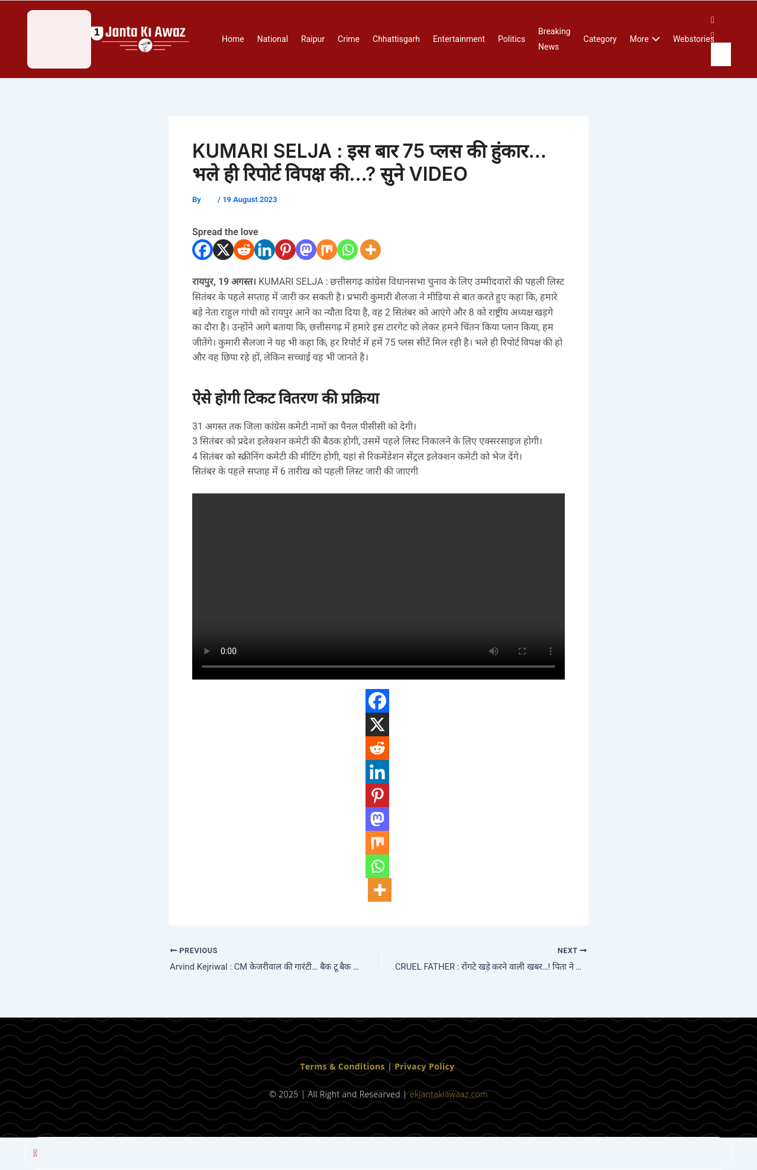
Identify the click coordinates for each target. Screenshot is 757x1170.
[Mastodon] (306, 249)
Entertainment (459, 39)
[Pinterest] (285, 249)
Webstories (693, 39)
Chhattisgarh (396, 39)
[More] (370, 249)
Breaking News (554, 39)
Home (233, 39)
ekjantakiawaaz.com (449, 1094)
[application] (654, 39)
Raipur (313, 39)
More (645, 39)
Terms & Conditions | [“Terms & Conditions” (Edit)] (347, 1066)
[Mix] (326, 249)
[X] (223, 249)
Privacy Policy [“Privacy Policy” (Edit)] (424, 1066)
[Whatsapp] (347, 249)
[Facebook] (202, 249)
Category (600, 39)
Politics (511, 39)
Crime (349, 39)
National (272, 39)
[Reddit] (244, 249)
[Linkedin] (264, 249)
